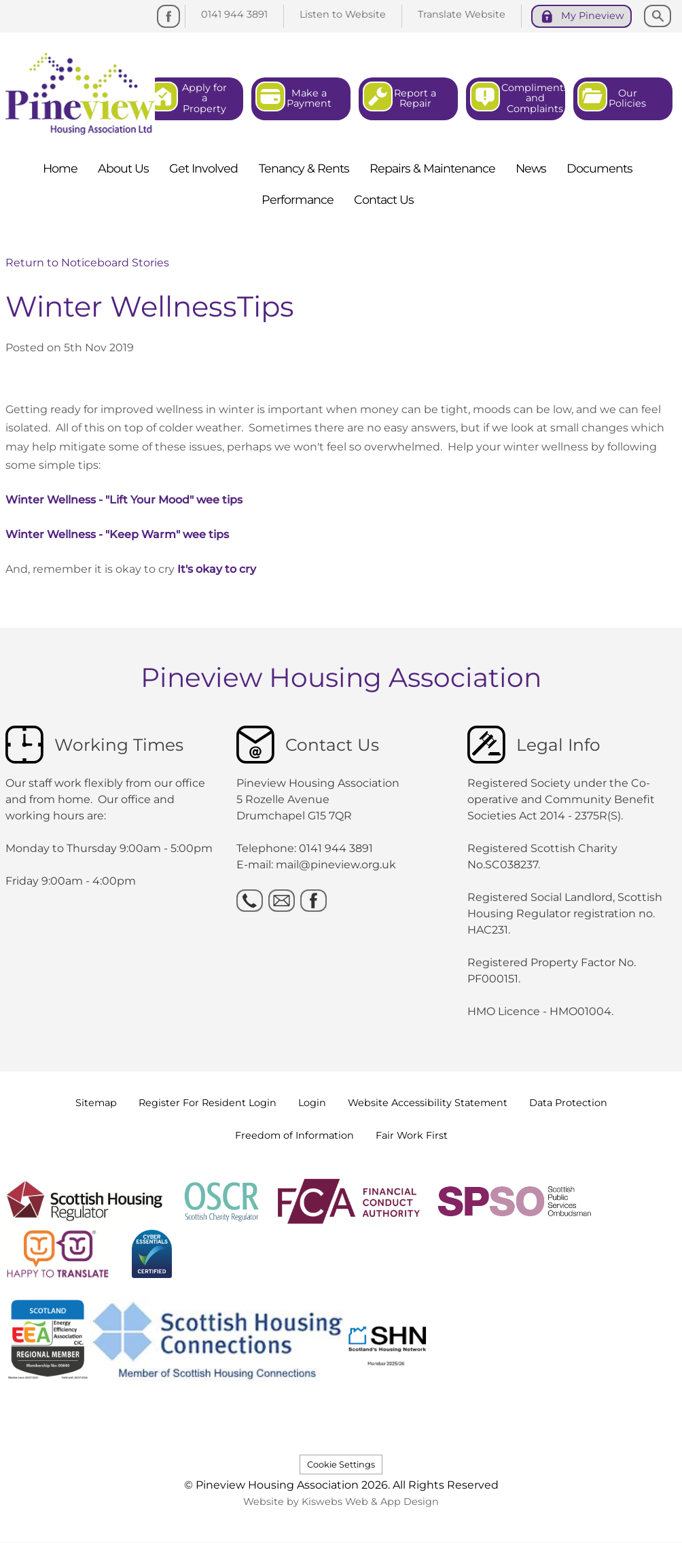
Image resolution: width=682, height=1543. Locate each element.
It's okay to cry (216, 569)
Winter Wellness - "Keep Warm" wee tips (117, 534)
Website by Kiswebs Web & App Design (341, 1501)
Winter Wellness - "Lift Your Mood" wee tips (124, 499)
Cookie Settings (341, 1464)
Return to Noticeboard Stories (87, 262)
